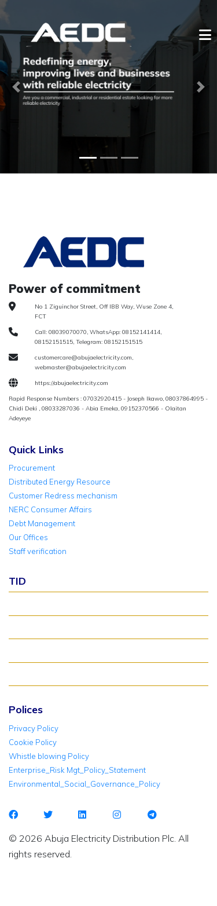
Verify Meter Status (48, 627)
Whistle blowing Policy (49, 756)
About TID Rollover (47, 603)
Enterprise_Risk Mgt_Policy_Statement (77, 770)
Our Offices (28, 537)
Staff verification (38, 551)
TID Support (35, 673)
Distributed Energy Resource (60, 481)
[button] (16, 87)
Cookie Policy (33, 742)
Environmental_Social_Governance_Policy (84, 783)
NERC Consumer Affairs (50, 509)
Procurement (32, 467)
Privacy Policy (33, 728)
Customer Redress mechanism (63, 495)
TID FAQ (28, 650)
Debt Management (42, 523)
